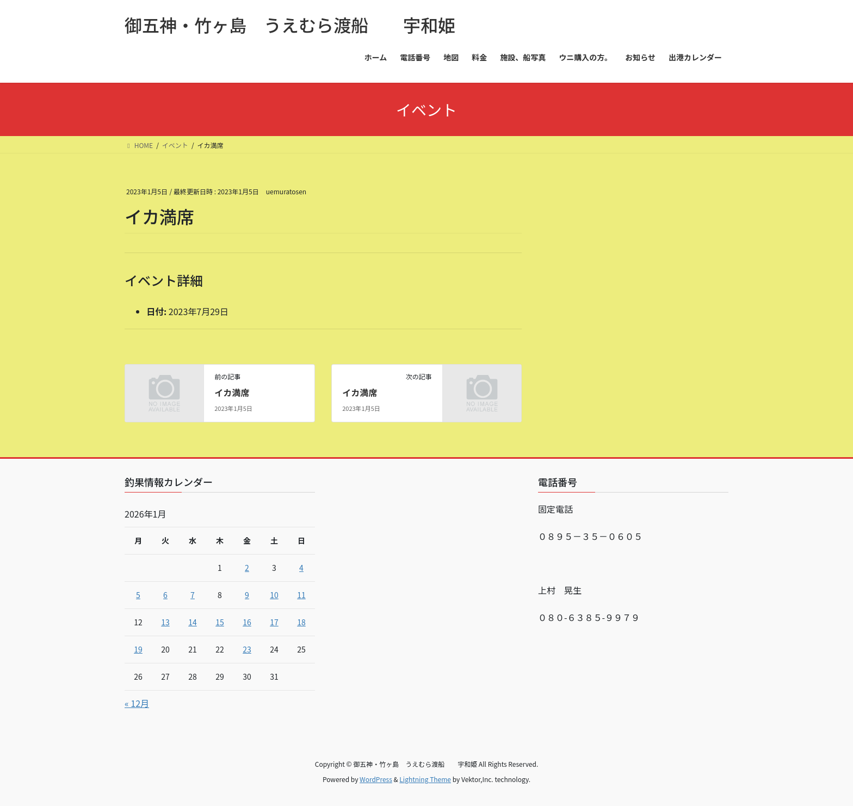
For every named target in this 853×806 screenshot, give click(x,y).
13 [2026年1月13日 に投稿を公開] (165, 622)
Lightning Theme (425, 779)
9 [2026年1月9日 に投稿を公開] (247, 594)
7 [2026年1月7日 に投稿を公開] (192, 594)
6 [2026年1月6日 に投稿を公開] (165, 594)
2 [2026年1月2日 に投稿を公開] (247, 567)
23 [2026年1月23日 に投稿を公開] (247, 649)
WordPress (376, 779)
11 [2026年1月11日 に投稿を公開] (301, 594)
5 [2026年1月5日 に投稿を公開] (138, 594)
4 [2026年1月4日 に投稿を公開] (301, 567)
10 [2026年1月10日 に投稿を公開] (274, 594)
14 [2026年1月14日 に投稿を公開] (192, 622)
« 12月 (137, 703)
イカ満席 (231, 392)
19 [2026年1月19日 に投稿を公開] (138, 649)
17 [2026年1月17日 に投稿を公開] (274, 622)
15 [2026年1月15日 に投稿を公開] (219, 622)
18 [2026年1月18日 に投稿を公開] (301, 622)
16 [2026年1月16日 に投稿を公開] (247, 622)
